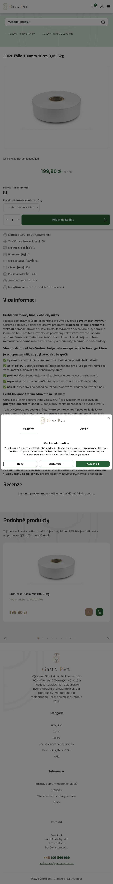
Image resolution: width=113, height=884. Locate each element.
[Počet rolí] (20, 207)
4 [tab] (52, 634)
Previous (5, 634)
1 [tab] (38, 634)
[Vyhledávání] (56, 22)
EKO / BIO (56, 717)
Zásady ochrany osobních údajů (56, 775)
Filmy (56, 723)
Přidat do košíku (63, 219)
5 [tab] (56, 634)
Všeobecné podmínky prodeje (56, 788)
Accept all (93, 464)
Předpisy (56, 781)
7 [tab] (66, 634)
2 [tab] (43, 634)
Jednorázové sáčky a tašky (56, 736)
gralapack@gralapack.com (56, 855)
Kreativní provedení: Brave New (57, 877)
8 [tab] (70, 634)
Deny (20, 464)
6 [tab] (61, 634)
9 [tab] (75, 634)
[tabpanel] (56, 578)
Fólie (56, 748)
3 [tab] (47, 634)
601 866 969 (56, 849)
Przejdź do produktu (89, 608)
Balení (56, 729)
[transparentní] (5, 193)
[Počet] (12, 220)
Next (108, 634)
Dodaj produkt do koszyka (99, 608)
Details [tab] (84, 428)
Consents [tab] (28, 428)
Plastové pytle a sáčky (56, 742)
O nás (56, 794)
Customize (56, 464)
